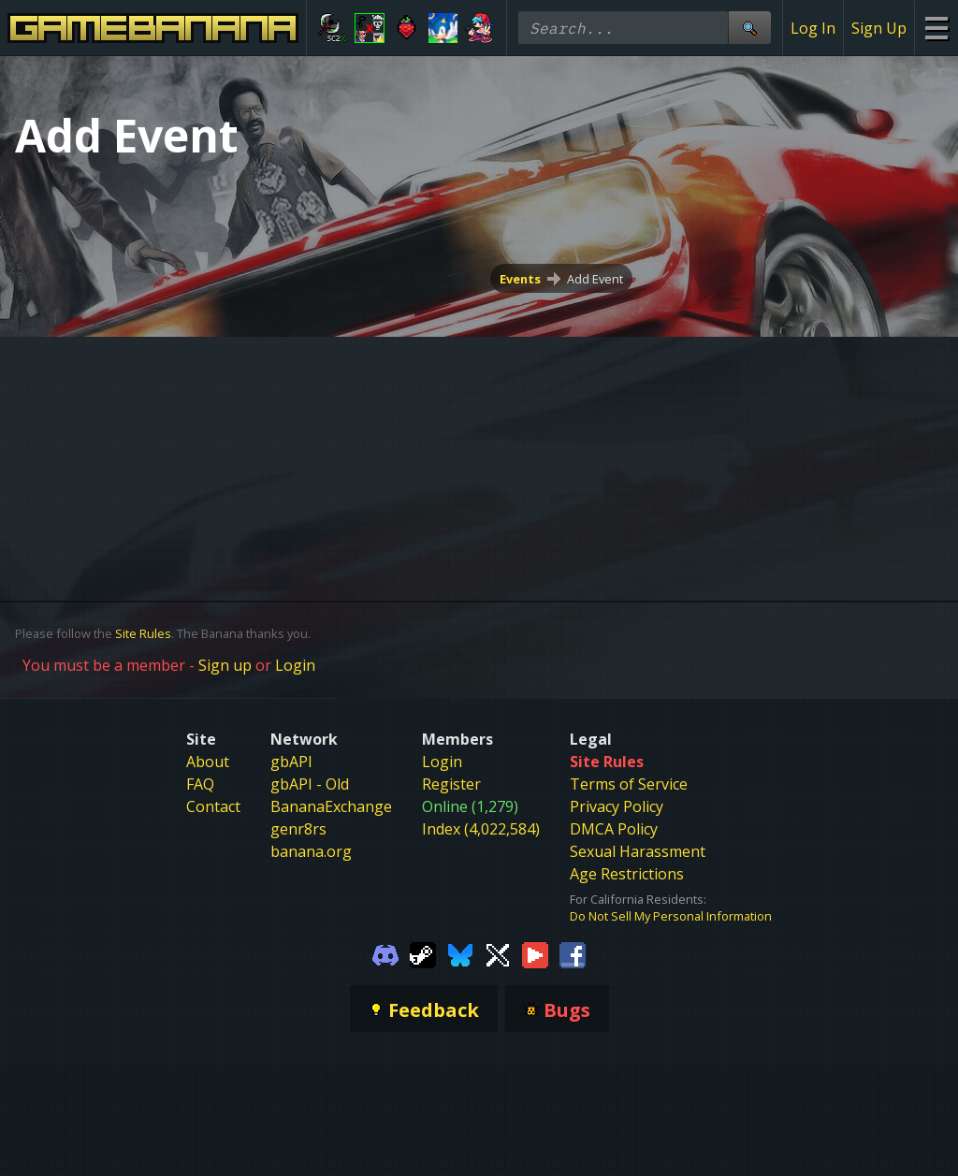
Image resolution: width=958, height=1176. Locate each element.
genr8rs (298, 829)
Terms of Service (629, 784)
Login (295, 665)
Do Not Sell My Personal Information (671, 915)
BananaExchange (331, 806)
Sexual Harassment (637, 851)
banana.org (311, 851)
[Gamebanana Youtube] (535, 954)
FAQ (200, 784)
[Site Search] (749, 27)
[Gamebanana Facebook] (573, 954)
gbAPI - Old (309, 784)
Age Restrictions (627, 874)
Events (520, 278)
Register (451, 784)
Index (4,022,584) (481, 829)
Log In (813, 28)
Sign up (225, 665)
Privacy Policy (616, 806)
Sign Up (879, 28)
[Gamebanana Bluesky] (460, 954)
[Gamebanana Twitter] (498, 954)
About (207, 761)
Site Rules (143, 633)
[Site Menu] (936, 27)
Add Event (595, 278)
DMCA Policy (614, 829)
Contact (213, 806)
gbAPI (291, 761)
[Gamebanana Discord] (385, 954)
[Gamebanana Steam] (423, 954)
